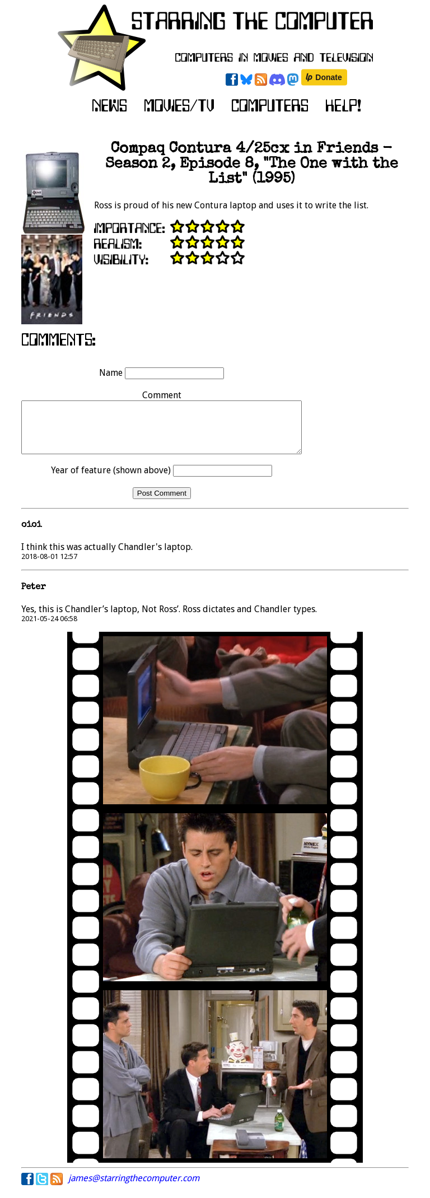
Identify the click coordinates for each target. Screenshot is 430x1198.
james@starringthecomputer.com (133, 1188)
